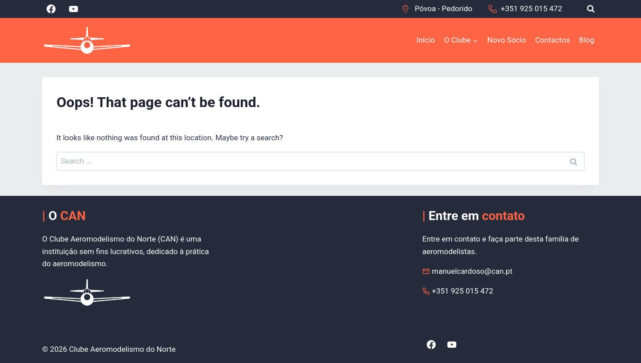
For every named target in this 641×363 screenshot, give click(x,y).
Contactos (552, 39)
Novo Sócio (506, 39)
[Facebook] (51, 9)
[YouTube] (73, 9)
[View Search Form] (591, 9)
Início (425, 39)
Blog (586, 39)
